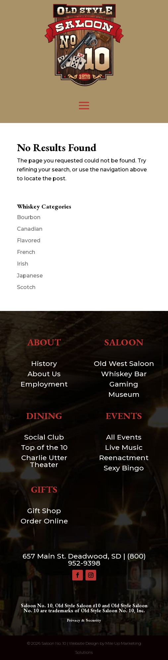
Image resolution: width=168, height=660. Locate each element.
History (44, 363)
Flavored (28, 240)
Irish (22, 264)
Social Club (44, 437)
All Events (123, 437)
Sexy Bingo (124, 468)
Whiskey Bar (124, 374)
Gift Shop (44, 511)
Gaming (123, 384)
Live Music (123, 447)
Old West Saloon (124, 363)
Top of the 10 (44, 447)
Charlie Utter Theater (44, 461)
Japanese (30, 275)
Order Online (44, 521)
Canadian (29, 229)
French (26, 252)
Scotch (26, 287)
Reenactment (123, 457)
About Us (44, 374)
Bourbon (28, 217)
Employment (44, 384)
